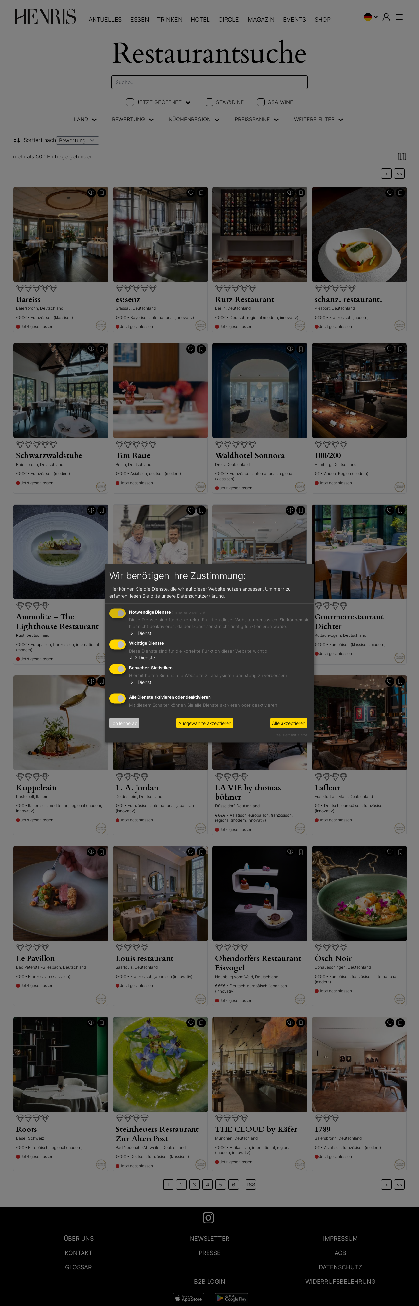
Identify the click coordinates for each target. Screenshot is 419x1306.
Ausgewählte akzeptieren (204, 723)
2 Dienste (142, 657)
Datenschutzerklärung (200, 595)
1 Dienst (140, 633)
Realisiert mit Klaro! (290, 734)
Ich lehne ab (124, 723)
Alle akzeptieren (288, 723)
